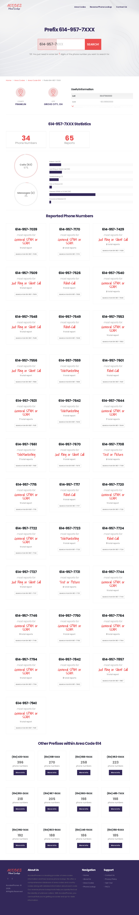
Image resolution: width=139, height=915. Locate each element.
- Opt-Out (108, 883)
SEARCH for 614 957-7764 (112, 640)
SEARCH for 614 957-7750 (69, 640)
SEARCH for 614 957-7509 (26, 294)
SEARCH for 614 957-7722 (26, 553)
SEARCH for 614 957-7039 (26, 254)
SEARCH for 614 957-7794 (26, 684)
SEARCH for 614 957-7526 (69, 294)
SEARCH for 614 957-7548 (26, 338)
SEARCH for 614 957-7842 (69, 684)
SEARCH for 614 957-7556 (26, 382)
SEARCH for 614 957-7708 (112, 466)
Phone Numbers (26, 143)
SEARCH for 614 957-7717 (69, 506)
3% (26, 196)
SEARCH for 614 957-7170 (69, 254)
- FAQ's (107, 887)
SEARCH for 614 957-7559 (69, 382)
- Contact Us (109, 875)
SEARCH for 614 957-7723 (69, 549)
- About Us (86, 879)
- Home (85, 875)
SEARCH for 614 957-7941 (26, 728)
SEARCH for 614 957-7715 (26, 509)
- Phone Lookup (89, 887)
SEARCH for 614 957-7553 (112, 342)
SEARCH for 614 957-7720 (112, 509)
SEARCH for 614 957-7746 (26, 640)
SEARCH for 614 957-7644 (113, 425)
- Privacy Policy (110, 879)
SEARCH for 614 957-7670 (69, 466)
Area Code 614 (34, 80)
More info (20, 772)
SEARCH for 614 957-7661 (26, 466)
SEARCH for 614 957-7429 (112, 250)
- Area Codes (88, 883)
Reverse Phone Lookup (101, 7)
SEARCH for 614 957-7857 (112, 681)
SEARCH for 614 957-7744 (112, 597)
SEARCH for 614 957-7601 (113, 382)
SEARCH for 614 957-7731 (69, 593)
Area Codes (80, 7)
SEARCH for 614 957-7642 (69, 422)
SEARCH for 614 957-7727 (26, 593)
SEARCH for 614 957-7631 (26, 425)
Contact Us (121, 7)
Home (8, 80)
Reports (69, 143)
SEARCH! (93, 44)
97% (26, 167)
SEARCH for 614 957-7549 (69, 338)
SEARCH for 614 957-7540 (112, 298)
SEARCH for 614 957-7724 (112, 549)
